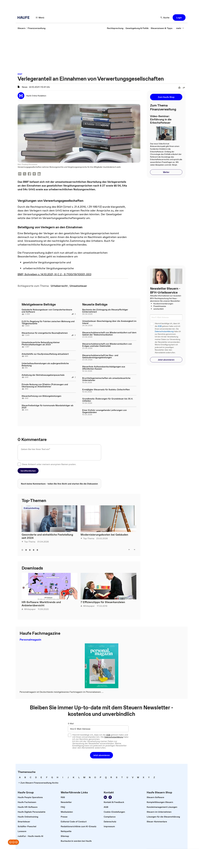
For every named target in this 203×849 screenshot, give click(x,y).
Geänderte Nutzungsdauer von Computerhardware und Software (47, 310)
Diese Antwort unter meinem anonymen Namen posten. (49, 464)
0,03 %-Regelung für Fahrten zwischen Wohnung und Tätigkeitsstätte (48, 322)
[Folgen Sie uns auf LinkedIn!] (105, 797)
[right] (134, 549)
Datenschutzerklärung (164, 331)
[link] (21, 28)
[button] (179, 17)
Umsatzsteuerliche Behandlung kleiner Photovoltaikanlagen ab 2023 (41, 343)
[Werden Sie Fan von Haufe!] (110, 797)
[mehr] (180, 28)
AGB (160, 326)
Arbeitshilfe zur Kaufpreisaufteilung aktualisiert (45, 354)
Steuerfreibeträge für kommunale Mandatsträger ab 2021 (47, 406)
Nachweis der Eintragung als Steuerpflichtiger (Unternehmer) (105, 310)
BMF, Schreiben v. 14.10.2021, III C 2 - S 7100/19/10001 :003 (54, 274)
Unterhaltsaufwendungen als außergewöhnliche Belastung (45, 364)
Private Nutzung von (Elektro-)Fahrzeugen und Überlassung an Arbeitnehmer (45, 385)
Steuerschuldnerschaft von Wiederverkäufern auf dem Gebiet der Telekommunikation (109, 333)
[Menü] (40, 17)
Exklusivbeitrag (31, 508)
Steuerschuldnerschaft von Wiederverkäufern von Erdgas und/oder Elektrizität (107, 345)
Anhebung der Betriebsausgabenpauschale (43, 375)
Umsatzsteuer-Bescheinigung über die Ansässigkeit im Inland (109, 322)
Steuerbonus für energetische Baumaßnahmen (45, 333)
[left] (129, 549)
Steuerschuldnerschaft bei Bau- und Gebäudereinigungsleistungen (100, 356)
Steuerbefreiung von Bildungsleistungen (41, 396)
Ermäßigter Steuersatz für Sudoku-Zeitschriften (106, 389)
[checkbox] (19, 464)
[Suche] (165, 17)
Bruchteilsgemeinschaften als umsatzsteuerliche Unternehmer (106, 379)
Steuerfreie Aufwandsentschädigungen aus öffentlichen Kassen (103, 367)
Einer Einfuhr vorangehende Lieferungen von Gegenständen (104, 411)
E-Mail (71, 723)
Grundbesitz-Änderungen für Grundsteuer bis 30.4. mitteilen (107, 400)
